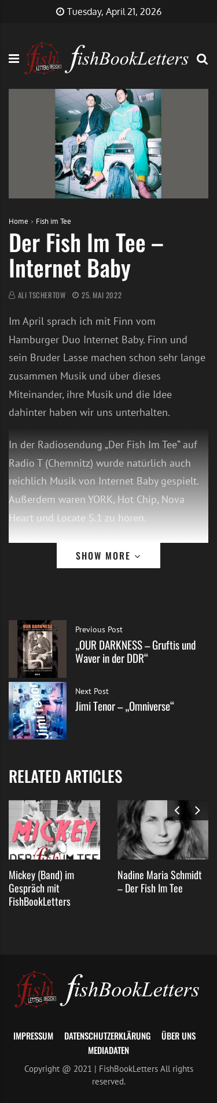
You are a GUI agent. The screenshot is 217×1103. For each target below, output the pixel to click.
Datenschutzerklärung (107, 1035)
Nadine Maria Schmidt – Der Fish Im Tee (159, 881)
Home (18, 221)
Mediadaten (108, 1050)
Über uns (178, 1035)
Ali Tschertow (42, 295)
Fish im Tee (53, 221)
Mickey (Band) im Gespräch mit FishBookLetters (41, 888)
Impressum (33, 1035)
